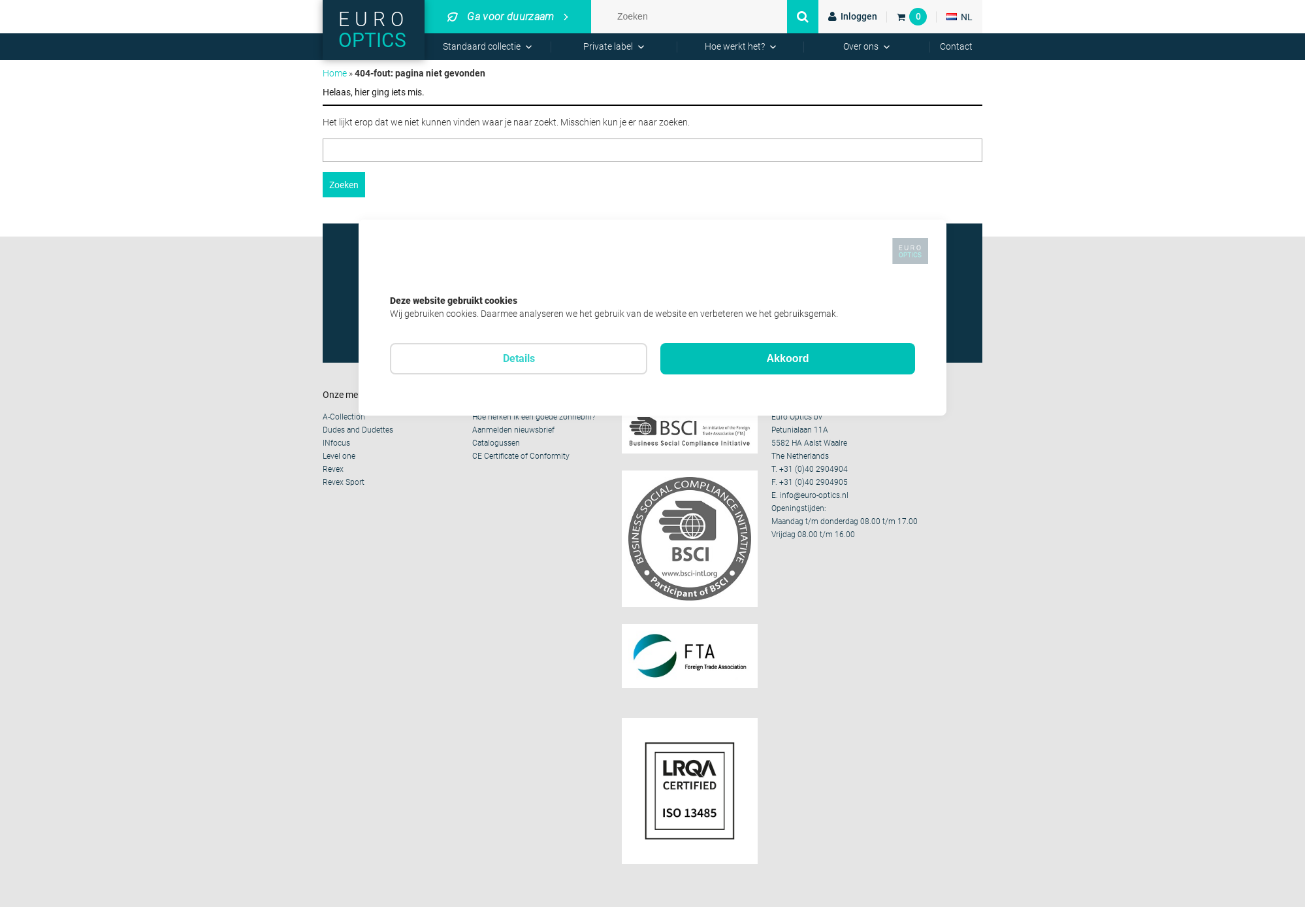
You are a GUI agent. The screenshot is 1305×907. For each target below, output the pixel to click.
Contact (956, 46)
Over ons (860, 46)
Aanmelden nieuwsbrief (513, 430)
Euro (373, 30)
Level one (339, 456)
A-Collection (344, 416)
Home (335, 73)
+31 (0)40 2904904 (813, 469)
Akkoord (788, 358)
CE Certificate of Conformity (521, 456)
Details (519, 358)
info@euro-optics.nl (814, 495)
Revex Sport (343, 482)
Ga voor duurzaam (500, 16)
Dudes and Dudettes (358, 430)
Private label (608, 46)
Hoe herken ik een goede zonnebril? (533, 416)
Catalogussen (496, 443)
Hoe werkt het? (735, 46)
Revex (333, 469)
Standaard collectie (482, 46)
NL (959, 17)
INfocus (336, 443)
